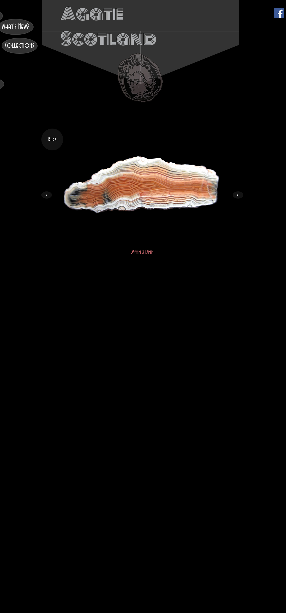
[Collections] (20, 46)
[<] (46, 195)
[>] (238, 195)
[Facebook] (279, 13)
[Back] (52, 139)
